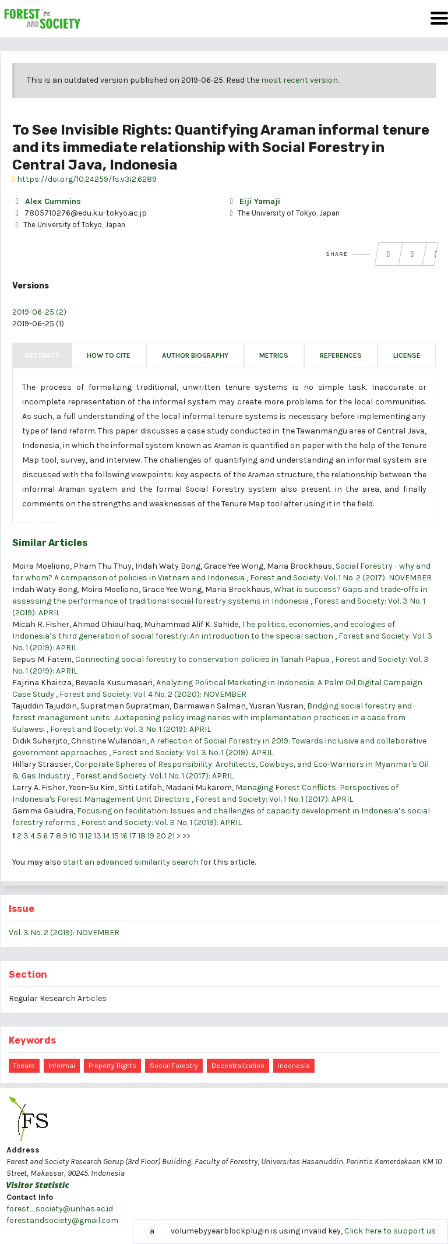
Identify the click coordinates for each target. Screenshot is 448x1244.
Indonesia (294, 1066)
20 (161, 836)
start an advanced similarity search (131, 862)
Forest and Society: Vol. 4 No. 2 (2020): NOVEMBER (152, 694)
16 (124, 836)
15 (115, 836)
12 (88, 836)
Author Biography (195, 355)
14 (106, 836)
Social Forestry (174, 1066)
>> (186, 836)
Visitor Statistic (37, 1184)
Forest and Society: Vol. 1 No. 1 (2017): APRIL (155, 776)
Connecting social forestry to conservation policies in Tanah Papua (203, 659)
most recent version (299, 80)
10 (73, 836)
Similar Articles (49, 542)
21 (171, 836)
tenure (24, 1066)
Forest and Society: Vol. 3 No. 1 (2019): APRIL (130, 729)
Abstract (41, 355)
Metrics (273, 355)
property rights (112, 1066)
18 (142, 836)
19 (150, 836)
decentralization (237, 1066)
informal (61, 1066)
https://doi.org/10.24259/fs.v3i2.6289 (84, 179)
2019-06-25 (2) (39, 312)
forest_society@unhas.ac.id (59, 1209)
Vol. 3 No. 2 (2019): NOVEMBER (64, 933)
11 (81, 836)
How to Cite (108, 355)
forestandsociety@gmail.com (62, 1220)
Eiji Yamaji (253, 201)
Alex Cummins (46, 201)
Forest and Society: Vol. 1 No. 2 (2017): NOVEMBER (341, 578)
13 (97, 836)
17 (132, 836)
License (407, 355)
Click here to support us (390, 1231)
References (341, 355)
